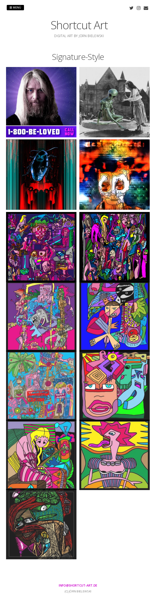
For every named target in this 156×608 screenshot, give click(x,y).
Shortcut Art (79, 25)
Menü (15, 7)
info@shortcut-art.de (78, 585)
